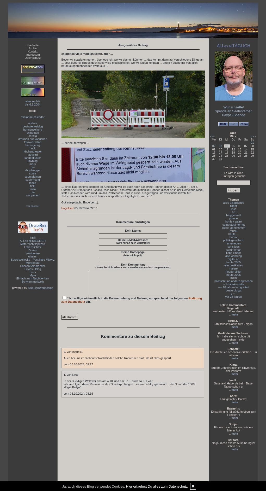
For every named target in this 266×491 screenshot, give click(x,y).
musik (233, 230)
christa (32, 135)
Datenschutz (33, 57)
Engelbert (67, 208)
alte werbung (233, 256)
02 (213, 146)
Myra (32, 275)
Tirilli (32, 237)
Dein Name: (133, 230)
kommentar (233, 249)
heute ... (233, 234)
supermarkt (33, 179)
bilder (233, 205)
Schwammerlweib (32, 281)
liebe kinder (233, 252)
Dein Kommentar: (132, 266)
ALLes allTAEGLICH (33, 240)
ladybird (33, 154)
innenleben (234, 243)
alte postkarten (233, 265)
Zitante (32, 250)
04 (226, 146)
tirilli (32, 186)
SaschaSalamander (32, 265)
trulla (33, 189)
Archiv (33, 48)
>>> (253, 136)
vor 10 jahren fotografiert (233, 287)
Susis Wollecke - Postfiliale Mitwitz (33, 259)
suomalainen (32, 176)
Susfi (32, 272)
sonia (32, 173)
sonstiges (233, 246)
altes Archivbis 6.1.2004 (33, 103)
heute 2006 (233, 274)
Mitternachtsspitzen (32, 243)
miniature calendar (33, 117)
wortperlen (32, 195)
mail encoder (33, 206)
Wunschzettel (234, 107)
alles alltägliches (233, 202)
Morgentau (33, 262)
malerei (233, 268)
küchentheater (33, 151)
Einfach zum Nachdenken (32, 278)
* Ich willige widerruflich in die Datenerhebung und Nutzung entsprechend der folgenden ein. (131, 304)
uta (33, 192)
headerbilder (234, 271)
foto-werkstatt (32, 142)
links (233, 209)
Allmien (32, 256)
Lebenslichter (32, 247)
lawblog (33, 160)
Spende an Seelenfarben (233, 111)
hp (233, 212)
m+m (233, 277)
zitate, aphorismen (233, 227)
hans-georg (33, 145)
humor (234, 237)
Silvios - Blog (32, 269)
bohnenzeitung (32, 129)
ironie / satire (233, 221)
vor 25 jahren (233, 296)
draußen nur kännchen (32, 139)
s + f (233, 293)
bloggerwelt (233, 215)
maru (32, 164)
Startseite (33, 45)
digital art (233, 259)
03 (220, 146)
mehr (235, 314)
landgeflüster (32, 157)
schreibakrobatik (233, 284)
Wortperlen (33, 253)
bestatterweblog (33, 126)
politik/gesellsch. (233, 240)
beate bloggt (234, 290)
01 (252, 142)
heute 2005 (233, 262)
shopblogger (33, 170)
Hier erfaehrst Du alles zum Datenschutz (157, 486)
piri (33, 167)
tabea (32, 182)
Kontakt (33, 51)
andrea (32, 123)
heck (33, 148)
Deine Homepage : (133, 253)
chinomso (33, 132)
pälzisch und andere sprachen (233, 281)
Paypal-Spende (233, 115)
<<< (212, 136)
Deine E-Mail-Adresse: (133, 241)
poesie (233, 218)
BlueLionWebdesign (40, 287)
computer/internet (233, 224)
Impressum (33, 54)
